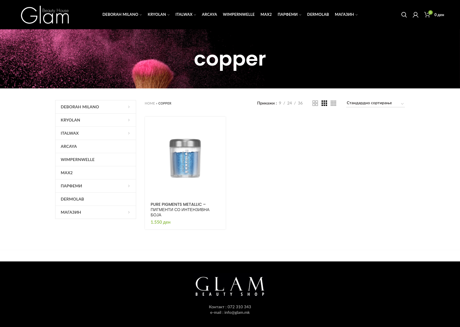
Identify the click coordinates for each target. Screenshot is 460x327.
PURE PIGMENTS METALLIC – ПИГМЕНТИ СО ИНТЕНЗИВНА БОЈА (180, 210)
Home (150, 103)
